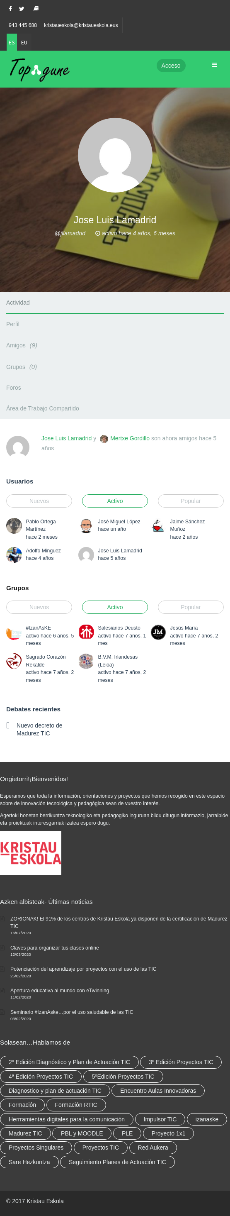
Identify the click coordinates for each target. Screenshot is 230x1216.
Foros (13, 387)
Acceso (171, 65)
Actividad (18, 302)
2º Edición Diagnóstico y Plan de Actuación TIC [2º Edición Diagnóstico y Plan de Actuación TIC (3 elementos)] (69, 1062)
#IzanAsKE (38, 628)
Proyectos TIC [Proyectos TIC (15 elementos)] (100, 1147)
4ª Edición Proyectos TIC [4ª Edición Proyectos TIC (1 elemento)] (41, 1076)
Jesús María (184, 628)
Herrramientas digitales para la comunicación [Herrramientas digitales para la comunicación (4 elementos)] (67, 1119)
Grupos (22, 367)
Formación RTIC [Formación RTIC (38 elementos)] (76, 1104)
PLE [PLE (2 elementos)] (127, 1133)
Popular (191, 501)
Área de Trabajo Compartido (42, 408)
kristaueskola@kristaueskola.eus (81, 25)
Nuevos (39, 501)
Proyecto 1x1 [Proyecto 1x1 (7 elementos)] (169, 1133)
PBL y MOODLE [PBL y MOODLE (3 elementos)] (82, 1133)
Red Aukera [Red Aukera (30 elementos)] (153, 1147)
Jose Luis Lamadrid (66, 438)
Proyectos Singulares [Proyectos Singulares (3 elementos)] (36, 1147)
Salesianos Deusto (119, 628)
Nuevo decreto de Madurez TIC (40, 729)
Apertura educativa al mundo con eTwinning (59, 991)
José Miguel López (119, 522)
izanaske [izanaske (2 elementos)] (207, 1119)
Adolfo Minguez (43, 551)
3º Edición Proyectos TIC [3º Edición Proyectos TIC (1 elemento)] (181, 1062)
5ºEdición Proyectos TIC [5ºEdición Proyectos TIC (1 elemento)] (123, 1076)
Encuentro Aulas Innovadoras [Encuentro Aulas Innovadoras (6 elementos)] (158, 1090)
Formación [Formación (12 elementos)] (22, 1104)
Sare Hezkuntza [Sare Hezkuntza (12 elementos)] (29, 1162)
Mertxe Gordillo (130, 438)
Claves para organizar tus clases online (54, 948)
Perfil (12, 324)
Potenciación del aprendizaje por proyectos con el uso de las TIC (83, 969)
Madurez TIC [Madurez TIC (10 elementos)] (25, 1133)
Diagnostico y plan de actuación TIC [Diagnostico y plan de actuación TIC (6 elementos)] (55, 1090)
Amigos (23, 345)
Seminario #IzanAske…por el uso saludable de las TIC (71, 1012)
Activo (115, 501)
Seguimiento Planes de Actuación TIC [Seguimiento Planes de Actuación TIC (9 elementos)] (117, 1162)
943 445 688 (23, 25)
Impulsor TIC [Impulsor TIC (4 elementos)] (160, 1119)
